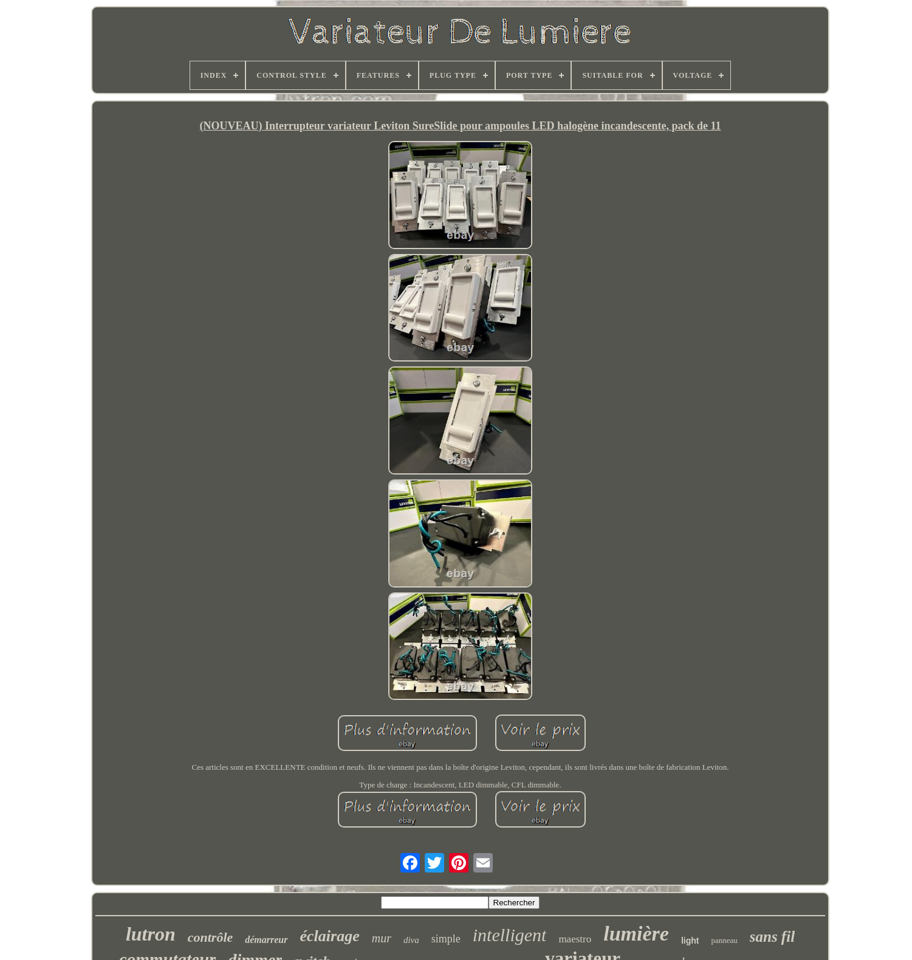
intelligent (510, 935)
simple (446, 939)
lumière (636, 933)
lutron (151, 934)
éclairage (330, 936)
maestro (574, 939)
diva (411, 940)
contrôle (210, 937)
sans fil (772, 936)
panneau (724, 940)
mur (381, 938)
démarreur (266, 939)
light (690, 940)
